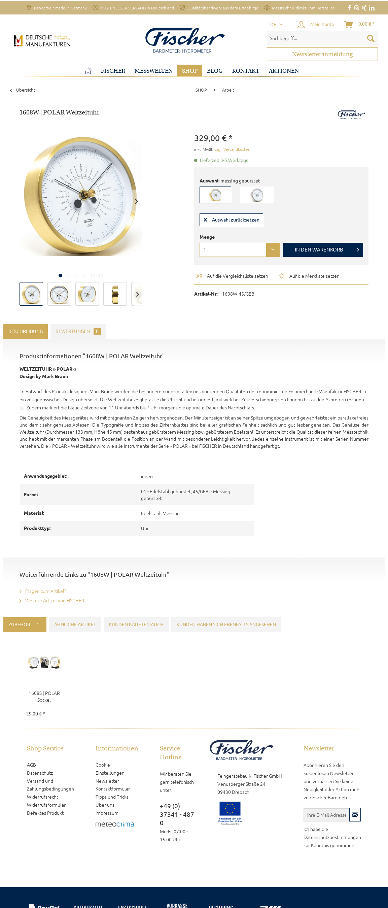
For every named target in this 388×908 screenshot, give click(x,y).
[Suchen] (371, 38)
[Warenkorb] (360, 24)
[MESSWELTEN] (153, 71)
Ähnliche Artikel (75, 624)
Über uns (105, 804)
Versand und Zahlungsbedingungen (50, 784)
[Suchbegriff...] (322, 38)
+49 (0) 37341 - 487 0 (177, 814)
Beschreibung (25, 331)
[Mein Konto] (316, 24)
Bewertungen (78, 331)
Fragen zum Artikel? (43, 590)
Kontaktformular (113, 788)
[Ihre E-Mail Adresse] (327, 814)
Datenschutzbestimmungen (332, 837)
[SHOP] (189, 71)
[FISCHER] (113, 71)
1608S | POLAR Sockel (44, 696)
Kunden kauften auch (136, 624)
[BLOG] (214, 71)
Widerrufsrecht (42, 796)
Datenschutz (40, 772)
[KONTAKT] (245, 71)
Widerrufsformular (46, 804)
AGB (31, 764)
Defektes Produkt (45, 812)
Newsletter (107, 780)
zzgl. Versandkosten (232, 149)
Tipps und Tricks (112, 796)
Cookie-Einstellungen (110, 768)
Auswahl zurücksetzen (231, 218)
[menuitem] (322, 38)
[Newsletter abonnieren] (355, 814)
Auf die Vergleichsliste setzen (231, 275)
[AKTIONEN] (284, 71)
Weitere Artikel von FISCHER (52, 600)
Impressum (107, 812)
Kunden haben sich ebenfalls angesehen (226, 624)
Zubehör (24, 624)
